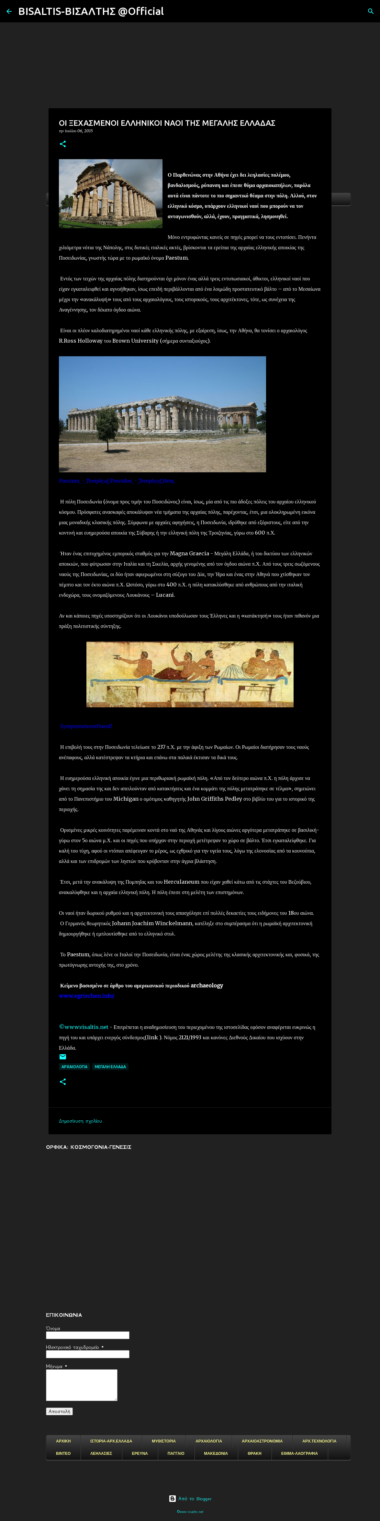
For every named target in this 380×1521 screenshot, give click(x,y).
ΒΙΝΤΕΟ (63, 1453)
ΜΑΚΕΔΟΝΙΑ (216, 1453)
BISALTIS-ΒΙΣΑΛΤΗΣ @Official (91, 11)
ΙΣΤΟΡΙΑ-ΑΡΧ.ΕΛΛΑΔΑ (111, 1441)
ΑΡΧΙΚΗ (63, 1441)
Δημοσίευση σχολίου (80, 1121)
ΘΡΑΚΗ (254, 1453)
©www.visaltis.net (83, 1027)
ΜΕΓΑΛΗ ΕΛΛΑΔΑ (110, 1067)
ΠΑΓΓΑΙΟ (176, 1453)
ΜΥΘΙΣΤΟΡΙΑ (164, 1441)
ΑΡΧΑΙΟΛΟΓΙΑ (74, 1067)
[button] (63, 144)
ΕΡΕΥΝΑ (140, 1453)
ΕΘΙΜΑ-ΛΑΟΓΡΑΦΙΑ (299, 1453)
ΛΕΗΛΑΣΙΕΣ (101, 1453)
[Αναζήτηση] (173, 11)
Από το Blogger (190, 1499)
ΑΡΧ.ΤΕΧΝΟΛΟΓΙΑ (319, 1441)
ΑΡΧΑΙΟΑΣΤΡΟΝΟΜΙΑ (262, 1441)
